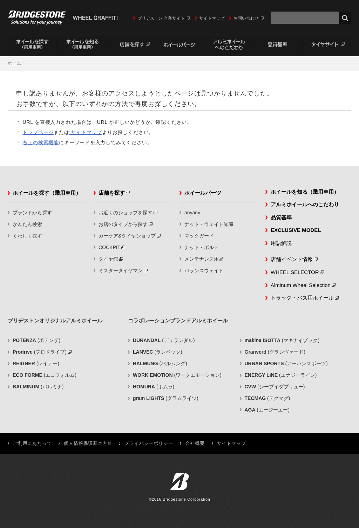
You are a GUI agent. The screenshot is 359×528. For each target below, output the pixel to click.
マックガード (199, 236)
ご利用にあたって (32, 443)
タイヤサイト (326, 46)
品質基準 (277, 46)
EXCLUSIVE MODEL (296, 230)
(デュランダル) (164, 340)
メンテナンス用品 (204, 259)
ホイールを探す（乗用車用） (32, 46)
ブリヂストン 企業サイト (161, 18)
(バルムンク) (160, 363)
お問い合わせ (246, 18)
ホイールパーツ (179, 46)
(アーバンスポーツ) (286, 363)
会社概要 (194, 443)
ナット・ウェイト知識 (208, 224)
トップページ (38, 132)
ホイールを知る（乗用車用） (81, 46)
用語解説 (281, 243)
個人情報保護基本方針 (88, 443)
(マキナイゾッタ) (282, 340)
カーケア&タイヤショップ (127, 236)
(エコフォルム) (44, 375)
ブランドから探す (32, 212)
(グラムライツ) (165, 398)
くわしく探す (27, 236)
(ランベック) (157, 352)
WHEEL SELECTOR (295, 272)
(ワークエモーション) (177, 375)
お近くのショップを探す (126, 212)
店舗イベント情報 (292, 259)
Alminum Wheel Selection (301, 285)
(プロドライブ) (40, 352)
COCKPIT (109, 247)
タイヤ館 (108, 259)
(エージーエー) (267, 410)
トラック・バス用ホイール (302, 298)
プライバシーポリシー (148, 443)
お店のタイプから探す (123, 224)
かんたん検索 (27, 224)
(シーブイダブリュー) (275, 386)
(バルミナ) (38, 386)
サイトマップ (211, 18)
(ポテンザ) (36, 340)
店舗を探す (130, 46)
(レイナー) (36, 363)
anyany (192, 212)
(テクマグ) (267, 398)
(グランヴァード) (275, 352)
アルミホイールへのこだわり (228, 46)
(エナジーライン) (281, 375)
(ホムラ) (153, 386)
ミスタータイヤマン (121, 270)
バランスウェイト (204, 270)
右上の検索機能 (40, 142)
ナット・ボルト (201, 247)
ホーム (14, 63)
